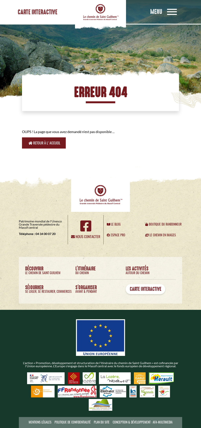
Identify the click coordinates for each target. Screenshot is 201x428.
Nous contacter (85, 236)
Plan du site (102, 422)
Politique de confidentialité (73, 422)
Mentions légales (40, 422)
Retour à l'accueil (44, 143)
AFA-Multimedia (163, 422)
